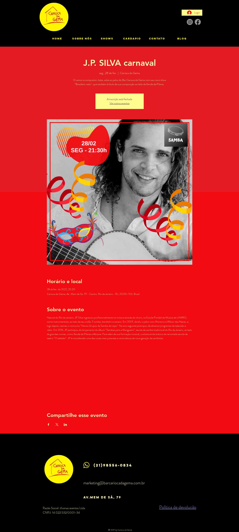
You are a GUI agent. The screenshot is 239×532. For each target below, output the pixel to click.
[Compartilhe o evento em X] (57, 424)
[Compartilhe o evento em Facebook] (48, 424)
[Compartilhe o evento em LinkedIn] (65, 424)
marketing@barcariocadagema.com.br (114, 483)
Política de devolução (177, 507)
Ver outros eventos (120, 103)
